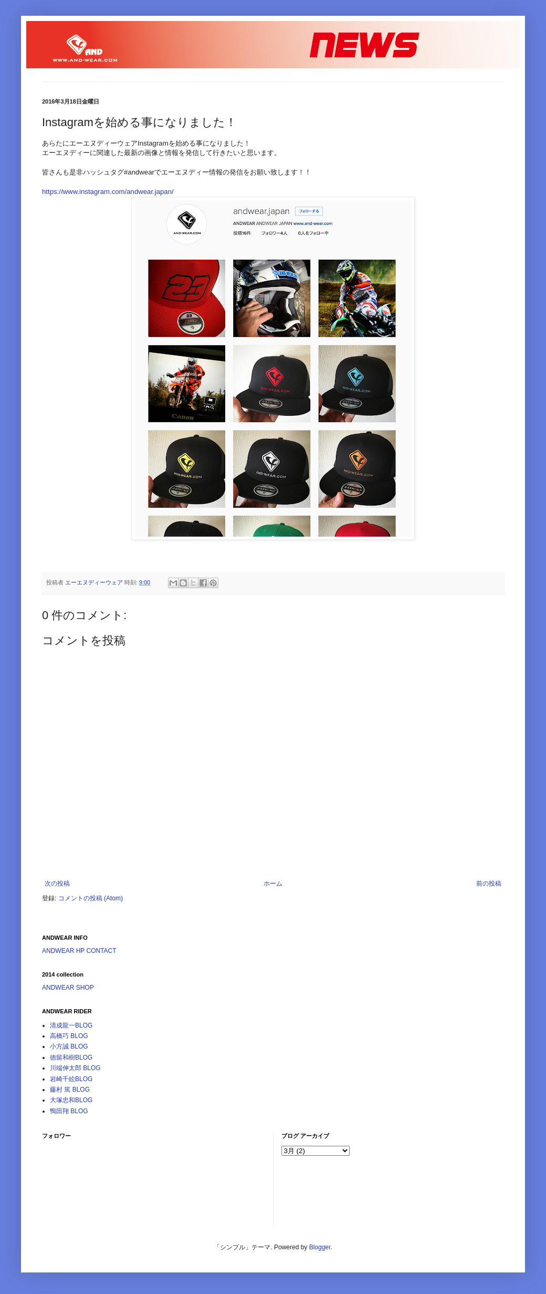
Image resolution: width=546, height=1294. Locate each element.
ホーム (273, 883)
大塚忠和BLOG (71, 1100)
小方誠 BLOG (69, 1046)
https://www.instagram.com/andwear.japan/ (108, 192)
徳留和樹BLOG (71, 1057)
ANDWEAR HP (63, 950)
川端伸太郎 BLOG (75, 1068)
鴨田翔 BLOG (69, 1111)
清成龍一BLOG (71, 1025)
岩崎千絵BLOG (71, 1079)
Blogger (320, 1247)
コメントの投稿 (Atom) (90, 898)
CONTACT (101, 950)
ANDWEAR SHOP (68, 987)
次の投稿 (57, 883)
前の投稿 (488, 883)
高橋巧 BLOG (69, 1036)
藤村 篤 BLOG (70, 1089)
